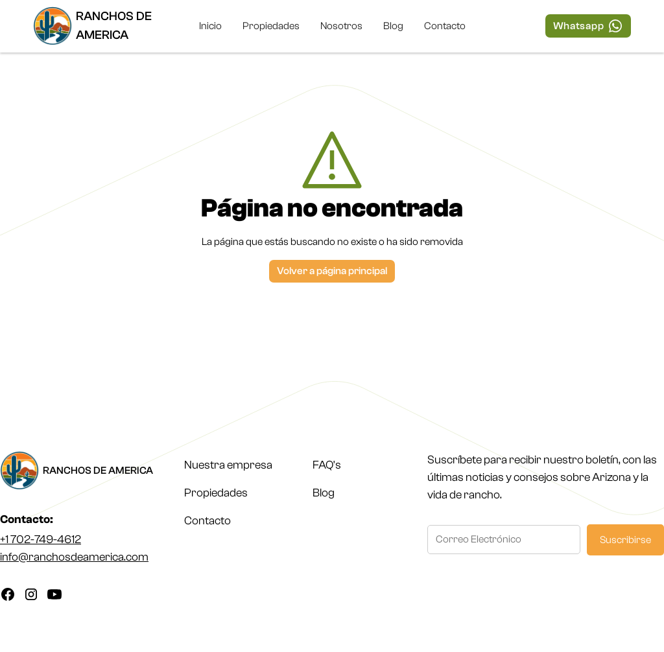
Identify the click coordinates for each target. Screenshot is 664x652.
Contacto (445, 26)
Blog (393, 26)
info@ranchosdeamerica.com (74, 557)
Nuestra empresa (228, 465)
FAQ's (327, 465)
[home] (105, 25)
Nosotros (341, 26)
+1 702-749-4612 (40, 539)
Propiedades (271, 26)
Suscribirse (625, 540)
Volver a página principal (332, 271)
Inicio (210, 26)
